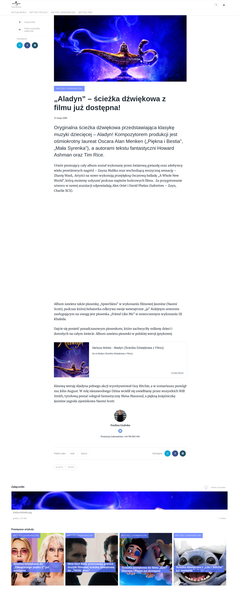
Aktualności (18, 12)
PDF (72, 453)
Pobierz (57, 519)
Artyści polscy (38, 12)
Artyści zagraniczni (63, 12)
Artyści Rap (85, 12)
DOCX (84, 453)
